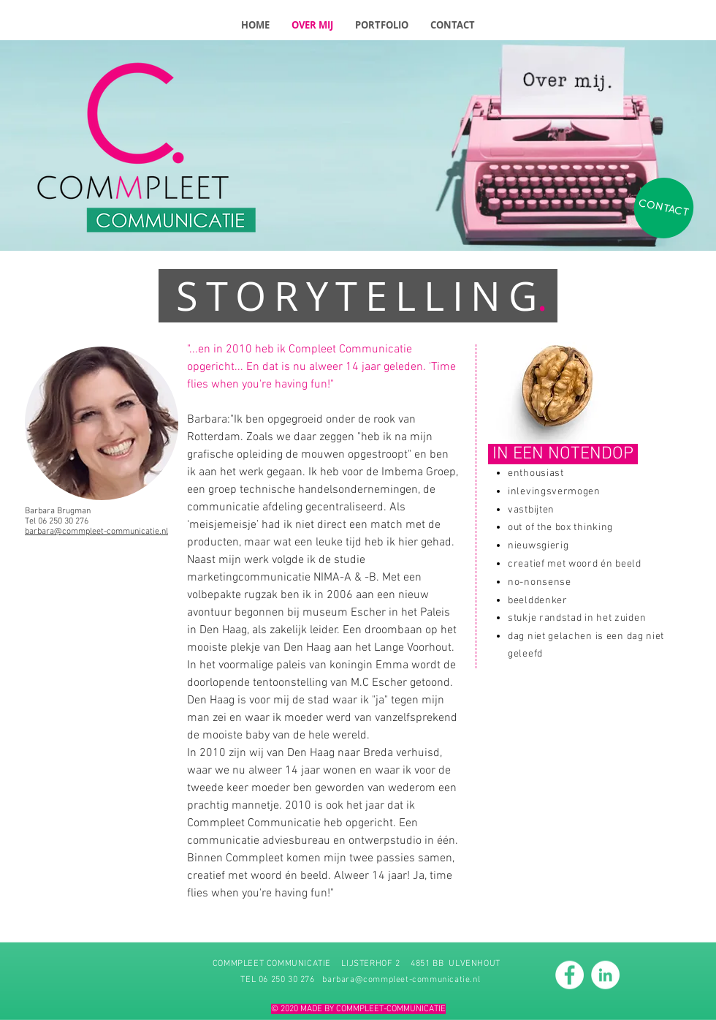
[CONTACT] (663, 208)
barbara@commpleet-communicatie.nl (401, 979)
